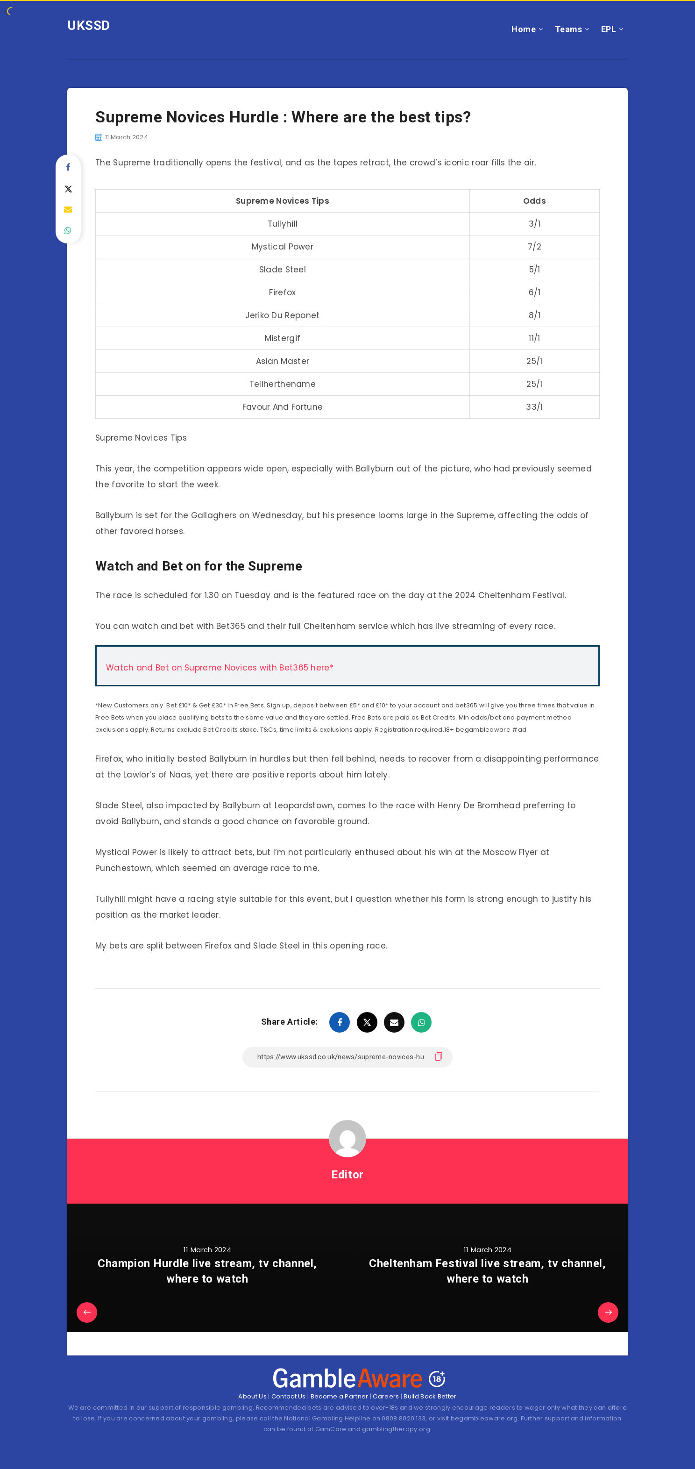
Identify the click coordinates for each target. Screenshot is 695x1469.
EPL (609, 29)
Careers (386, 1396)
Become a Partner (340, 1396)
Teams (568, 29)
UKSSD (88, 25)
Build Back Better (430, 1396)
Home (523, 29)
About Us (252, 1396)
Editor (347, 1174)
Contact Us (288, 1396)
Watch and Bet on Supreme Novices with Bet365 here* (219, 667)
